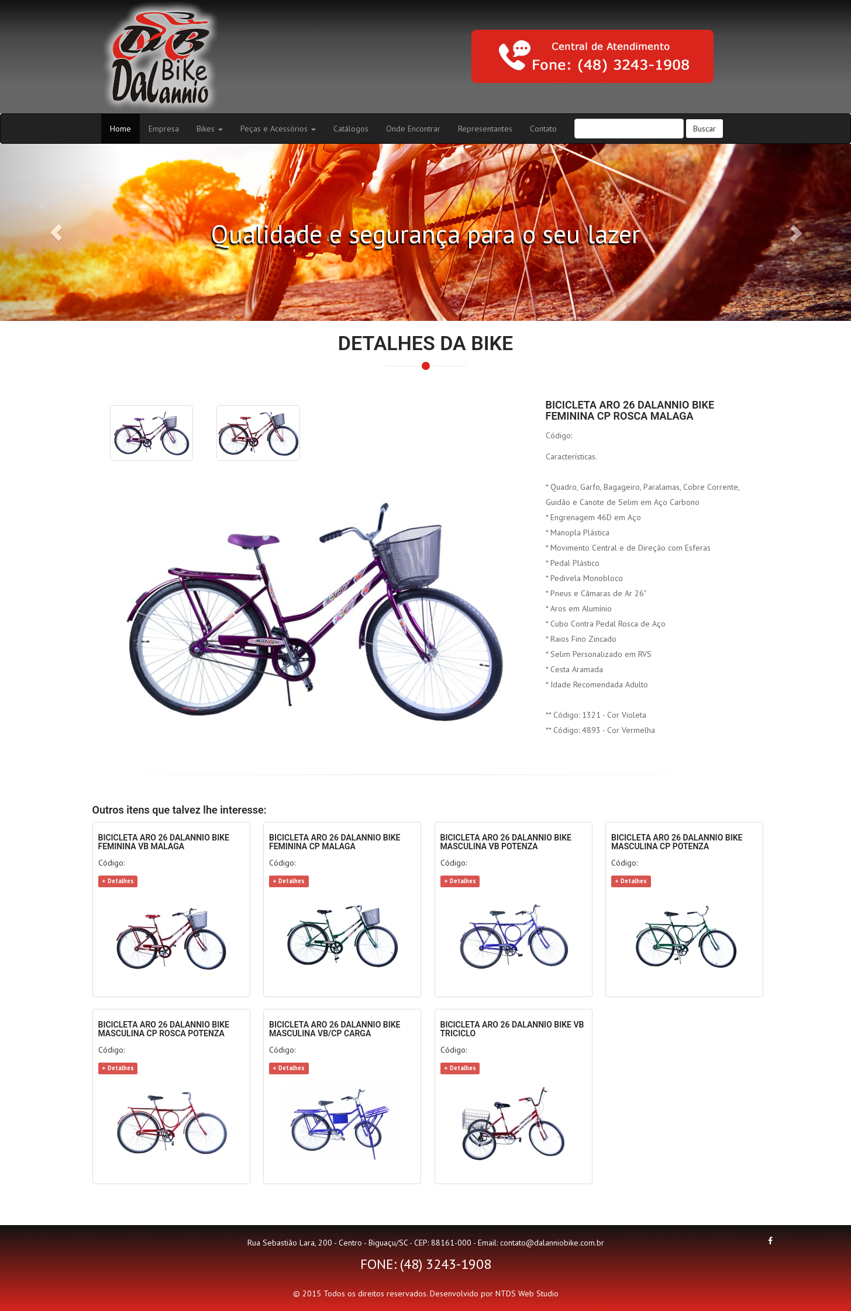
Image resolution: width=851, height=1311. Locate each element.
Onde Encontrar (413, 128)
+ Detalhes (118, 881)
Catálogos (350, 128)
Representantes (485, 128)
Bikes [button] (210, 128)
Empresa (164, 128)
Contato (543, 128)
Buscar (704, 128)
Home (125, 128)
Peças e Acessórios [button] (278, 128)
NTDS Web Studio (527, 1293)
